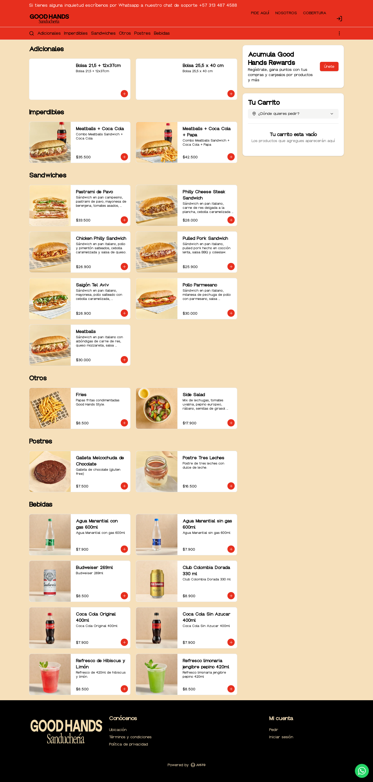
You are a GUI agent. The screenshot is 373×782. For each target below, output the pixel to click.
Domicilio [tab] (157, 367)
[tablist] (186, 367)
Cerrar (186, 428)
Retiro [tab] (215, 367)
